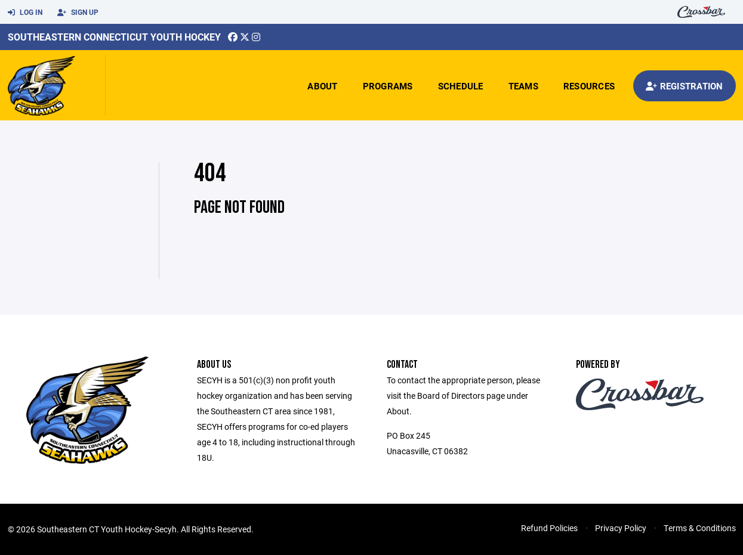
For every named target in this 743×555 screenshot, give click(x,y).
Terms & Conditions (700, 528)
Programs (388, 86)
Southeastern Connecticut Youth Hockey (114, 36)
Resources (589, 86)
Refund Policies (549, 528)
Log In (25, 12)
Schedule (460, 86)
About (322, 86)
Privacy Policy (620, 528)
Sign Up (77, 12)
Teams (523, 86)
